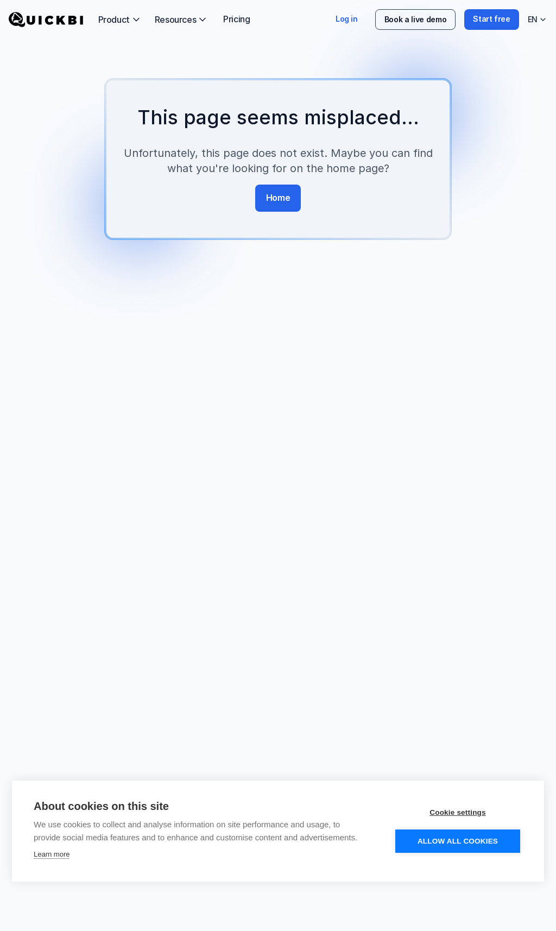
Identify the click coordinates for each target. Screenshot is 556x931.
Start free (491, 18)
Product (120, 19)
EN (537, 21)
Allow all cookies (458, 843)
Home (278, 197)
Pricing (236, 19)
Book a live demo (415, 19)
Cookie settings (457, 814)
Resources (181, 19)
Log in (347, 18)
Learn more (52, 856)
